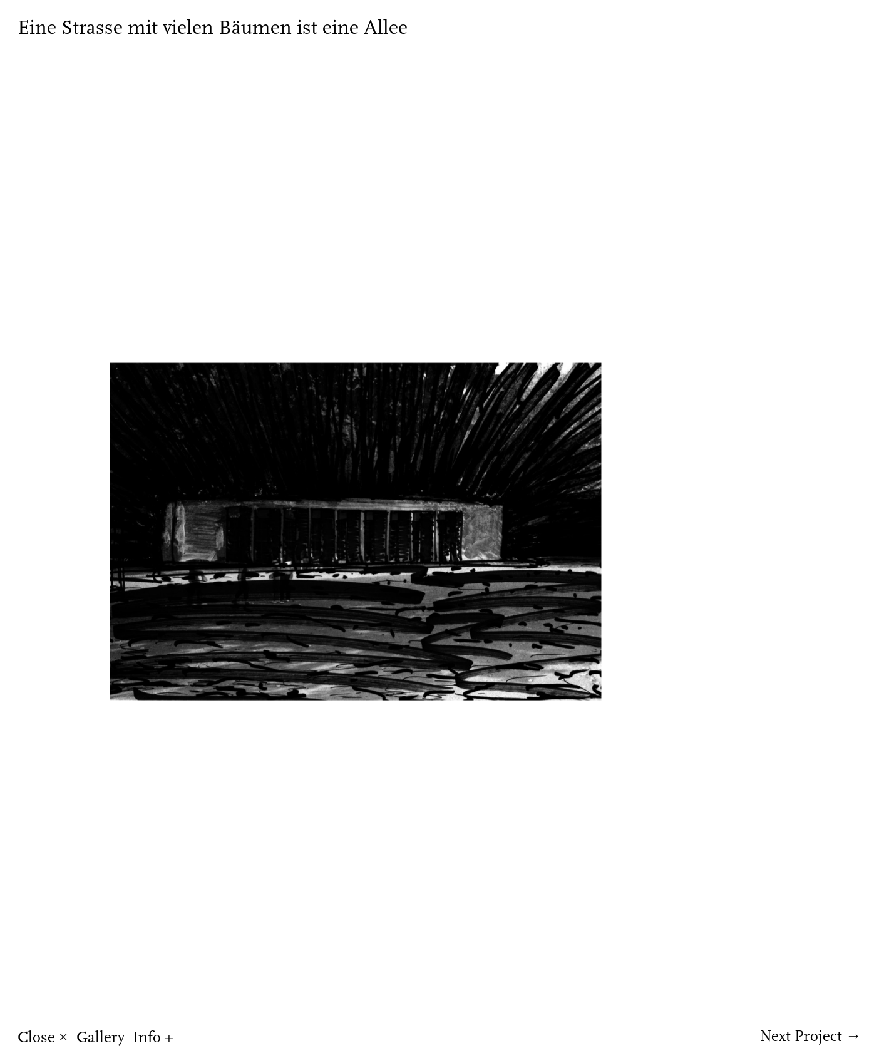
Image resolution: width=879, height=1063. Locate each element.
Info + (153, 1037)
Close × (43, 1037)
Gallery (100, 1037)
